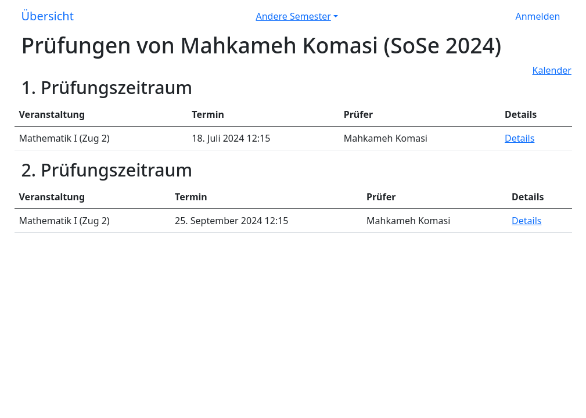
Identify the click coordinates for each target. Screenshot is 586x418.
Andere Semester (293, 16)
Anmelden (538, 16)
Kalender (552, 70)
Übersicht (47, 16)
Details (519, 138)
